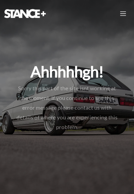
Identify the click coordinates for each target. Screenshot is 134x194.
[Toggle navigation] (123, 13)
